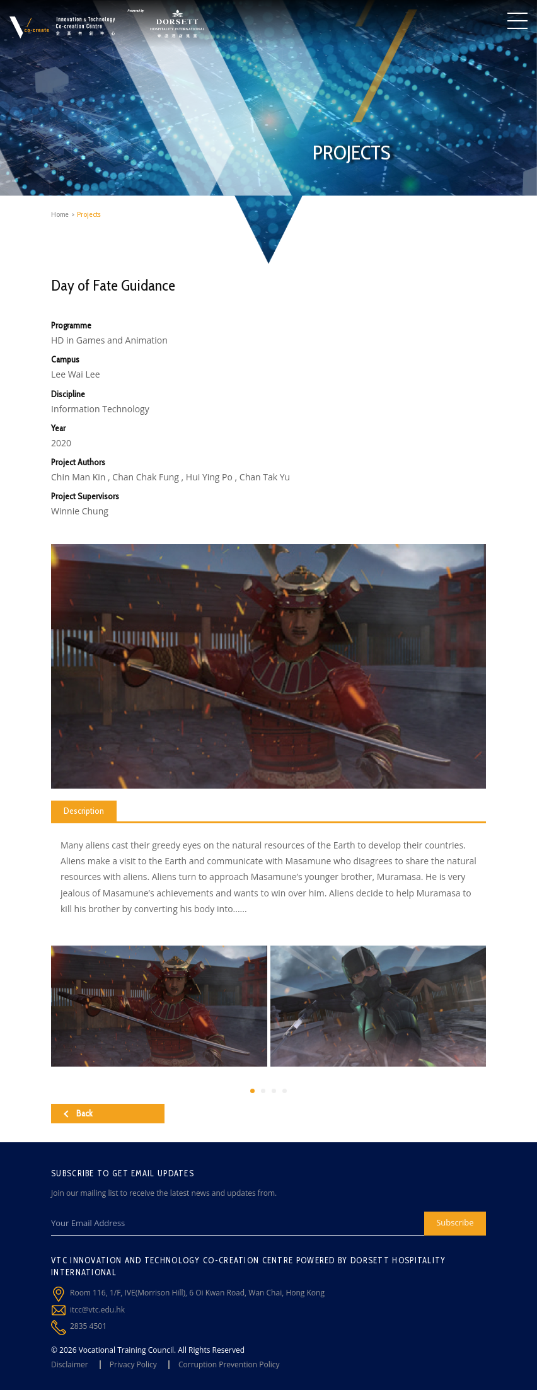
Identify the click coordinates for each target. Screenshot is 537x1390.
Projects (89, 214)
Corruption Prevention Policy (229, 1364)
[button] (252, 1091)
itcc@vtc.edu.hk (97, 1309)
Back (78, 1113)
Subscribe (454, 1222)
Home (60, 214)
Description (84, 810)
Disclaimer (69, 1364)
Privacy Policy (133, 1364)
